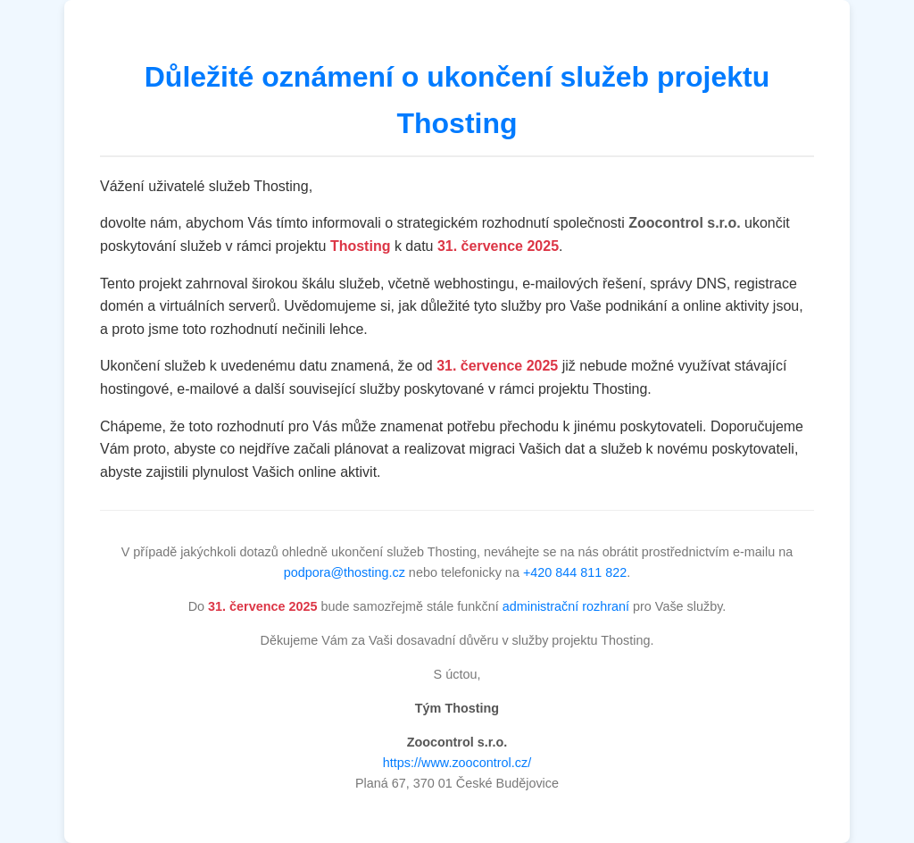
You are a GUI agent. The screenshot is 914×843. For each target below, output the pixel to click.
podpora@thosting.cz (344, 572)
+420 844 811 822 (575, 572)
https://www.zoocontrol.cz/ (457, 762)
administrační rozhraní (566, 606)
